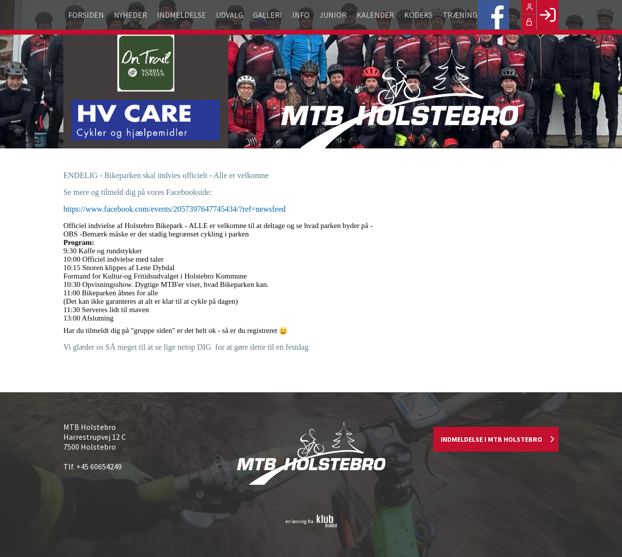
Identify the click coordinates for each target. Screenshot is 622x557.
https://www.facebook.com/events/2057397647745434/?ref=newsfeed (174, 209)
